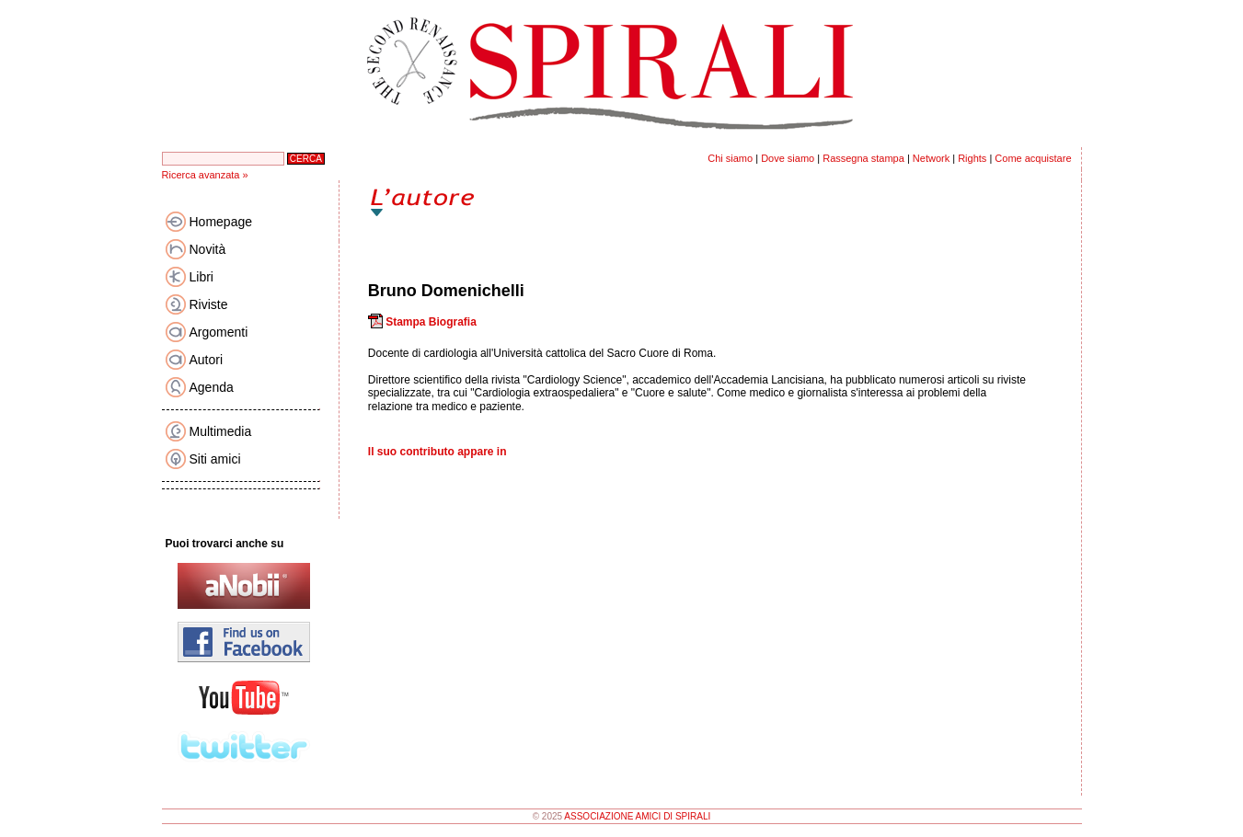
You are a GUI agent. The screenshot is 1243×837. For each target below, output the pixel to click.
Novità (208, 249)
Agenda (212, 387)
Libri (201, 276)
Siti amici (215, 459)
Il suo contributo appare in (437, 451)
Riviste (209, 304)
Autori (207, 359)
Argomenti (219, 332)
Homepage (221, 221)
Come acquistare (1033, 158)
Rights (972, 158)
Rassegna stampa (863, 158)
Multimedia (221, 431)
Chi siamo (730, 158)
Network (931, 158)
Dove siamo (787, 158)
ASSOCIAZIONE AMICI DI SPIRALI (637, 816)
